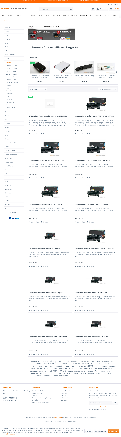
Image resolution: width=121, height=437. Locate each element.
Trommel (9, 99)
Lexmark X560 (34, 371)
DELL (6, 35)
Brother (7, 28)
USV (6, 177)
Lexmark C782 (112, 366)
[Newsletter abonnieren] (115, 403)
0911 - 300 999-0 (10, 398)
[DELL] (25, 15)
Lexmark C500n (101, 366)
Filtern (33, 89)
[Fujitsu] (47, 15)
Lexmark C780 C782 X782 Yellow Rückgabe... (92, 293)
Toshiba (7, 131)
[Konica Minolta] (63, 15)
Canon (7, 31)
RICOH (7, 120)
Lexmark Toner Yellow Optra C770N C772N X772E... (94, 116)
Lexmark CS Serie (11, 66)
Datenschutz (64, 398)
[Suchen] (71, 9)
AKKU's (7, 208)
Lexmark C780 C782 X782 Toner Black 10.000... (92, 337)
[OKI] (90, 15)
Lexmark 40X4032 (85, 366)
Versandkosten (58, 417)
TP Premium (63, 376)
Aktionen (8, 185)
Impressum (64, 400)
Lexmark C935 (42, 366)
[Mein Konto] (102, 9)
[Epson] (40, 15)
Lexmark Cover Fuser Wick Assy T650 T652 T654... (84, 77)
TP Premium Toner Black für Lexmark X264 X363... (48, 116)
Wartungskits (10, 102)
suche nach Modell (12, 82)
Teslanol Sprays (10, 150)
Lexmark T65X (85, 361)
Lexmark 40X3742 (36, 364)
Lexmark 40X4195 (73, 368)
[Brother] (9, 15)
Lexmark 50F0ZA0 (63, 373)
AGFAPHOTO (9, 162)
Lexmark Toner (107, 361)
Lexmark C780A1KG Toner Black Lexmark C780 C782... (95, 248)
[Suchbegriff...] (56, 9)
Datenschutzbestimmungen (109, 407)
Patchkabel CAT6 (10, 212)
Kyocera (7, 58)
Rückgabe (35, 400)
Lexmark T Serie (11, 77)
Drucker (8, 85)
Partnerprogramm (37, 393)
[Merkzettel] (93, 9)
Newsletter (64, 393)
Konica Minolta (10, 55)
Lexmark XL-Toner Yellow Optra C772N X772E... (93, 204)
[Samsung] (115, 15)
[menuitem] (56, 9)
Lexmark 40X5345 (49, 368)
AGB (33, 405)
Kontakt (34, 395)
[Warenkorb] (114, 9)
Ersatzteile (9, 105)
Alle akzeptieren (100, 431)
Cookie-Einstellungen (67, 391)
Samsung (8, 123)
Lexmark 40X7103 (35, 361)
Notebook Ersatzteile (11, 143)
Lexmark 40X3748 (90, 369)
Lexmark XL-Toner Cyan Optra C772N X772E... (46, 160)
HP (6, 51)
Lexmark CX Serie (11, 68)
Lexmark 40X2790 (45, 373)
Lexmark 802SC (75, 361)
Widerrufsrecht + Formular (40, 402)
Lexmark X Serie (11, 80)
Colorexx (7, 170)
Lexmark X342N (94, 373)
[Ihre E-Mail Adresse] (100, 403)
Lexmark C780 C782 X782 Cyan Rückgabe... (45, 248)
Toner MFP (9, 94)
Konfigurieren (113, 431)
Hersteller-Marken (11, 154)
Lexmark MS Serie (11, 74)
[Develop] (32, 15)
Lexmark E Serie (11, 71)
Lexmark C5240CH (105, 369)
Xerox (6, 139)
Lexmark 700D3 (94, 371)
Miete (7, 201)
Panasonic (8, 116)
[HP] (53, 15)
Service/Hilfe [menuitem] (113, 4)
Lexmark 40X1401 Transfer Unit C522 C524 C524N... (40, 77)
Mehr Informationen (8, 434)
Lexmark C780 (86, 364)
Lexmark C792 (44, 371)
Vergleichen (34, 134)
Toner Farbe (10, 91)
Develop (7, 39)
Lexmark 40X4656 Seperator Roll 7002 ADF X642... (106, 77)
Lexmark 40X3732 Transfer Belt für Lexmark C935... (62, 77)
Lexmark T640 (95, 361)
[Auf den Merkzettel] (44, 134)
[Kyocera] (74, 15)
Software (8, 193)
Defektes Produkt (37, 391)
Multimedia (8, 189)
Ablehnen (88, 431)
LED (6, 174)
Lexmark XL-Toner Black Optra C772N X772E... (92, 160)
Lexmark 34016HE (64, 361)
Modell (7, 147)
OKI (6, 112)
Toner (8, 88)
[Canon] (18, 15)
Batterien (8, 204)
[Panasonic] (98, 15)
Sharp (7, 127)
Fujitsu (7, 47)
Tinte (7, 96)
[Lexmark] (83, 15)
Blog (6, 181)
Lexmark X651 (34, 369)
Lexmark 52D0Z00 (36, 376)
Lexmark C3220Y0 (80, 373)
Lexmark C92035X (62, 364)
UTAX (6, 135)
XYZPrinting (8, 158)
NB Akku (7, 197)
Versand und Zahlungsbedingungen (43, 398)
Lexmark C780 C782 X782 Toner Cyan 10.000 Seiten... (49, 337)
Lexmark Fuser (10, 108)
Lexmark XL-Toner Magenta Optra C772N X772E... (48, 204)
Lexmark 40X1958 (104, 364)
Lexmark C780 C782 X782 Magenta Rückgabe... (46, 293)
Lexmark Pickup (49, 361)
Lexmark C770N (49, 364)
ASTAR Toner (9, 166)
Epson (7, 43)
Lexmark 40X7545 (58, 370)
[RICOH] (107, 15)
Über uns (63, 395)
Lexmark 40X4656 (74, 364)
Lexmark (8, 62)
